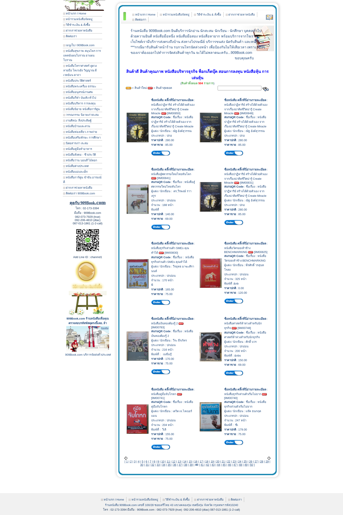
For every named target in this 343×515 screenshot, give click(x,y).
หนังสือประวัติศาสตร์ (77, 80)
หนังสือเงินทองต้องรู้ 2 (164, 323)
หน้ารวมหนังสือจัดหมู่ (78, 19)
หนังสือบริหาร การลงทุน (79, 103)
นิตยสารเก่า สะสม (75, 143)
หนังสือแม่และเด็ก (75, 171)
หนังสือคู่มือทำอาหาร (77, 149)
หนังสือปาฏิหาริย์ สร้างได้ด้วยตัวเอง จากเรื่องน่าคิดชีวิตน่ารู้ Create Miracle (172, 109)
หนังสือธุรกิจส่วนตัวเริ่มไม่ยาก (242, 394)
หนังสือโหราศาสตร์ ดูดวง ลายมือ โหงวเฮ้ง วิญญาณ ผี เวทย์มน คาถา (80, 70)
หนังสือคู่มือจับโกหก (163, 394)
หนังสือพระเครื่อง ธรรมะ (79, 86)
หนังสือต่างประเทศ (76, 166)
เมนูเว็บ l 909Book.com (78, 45)
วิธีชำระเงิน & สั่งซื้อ (76, 24)
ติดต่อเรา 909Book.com (79, 193)
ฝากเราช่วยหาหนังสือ (78, 30)
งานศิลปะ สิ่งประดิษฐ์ (77, 120)
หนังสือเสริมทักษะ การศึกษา (82, 137)
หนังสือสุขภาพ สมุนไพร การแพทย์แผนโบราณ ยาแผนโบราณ (82, 55)
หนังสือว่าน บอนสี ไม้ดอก (80, 160)
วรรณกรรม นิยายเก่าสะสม (81, 114)
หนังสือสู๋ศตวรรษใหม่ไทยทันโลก (171, 174)
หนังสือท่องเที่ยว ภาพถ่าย (80, 132)
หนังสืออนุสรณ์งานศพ (78, 92)
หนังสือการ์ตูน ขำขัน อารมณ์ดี (82, 180)
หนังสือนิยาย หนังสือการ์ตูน (81, 109)
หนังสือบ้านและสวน (76, 126)
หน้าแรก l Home (74, 13)
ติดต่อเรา (70, 36)
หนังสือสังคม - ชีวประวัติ (79, 154)
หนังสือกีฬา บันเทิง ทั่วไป (79, 97)
